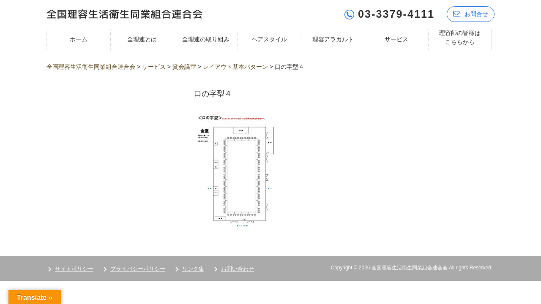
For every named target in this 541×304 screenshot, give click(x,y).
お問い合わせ (237, 269)
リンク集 (193, 269)
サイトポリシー (74, 269)
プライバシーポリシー (137, 269)
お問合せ (470, 13)
